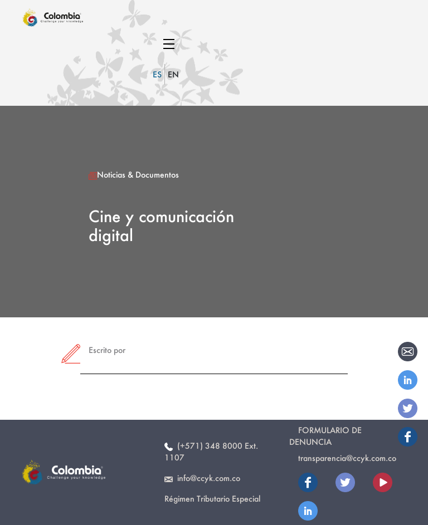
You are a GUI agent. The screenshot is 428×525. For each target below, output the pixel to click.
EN (173, 74)
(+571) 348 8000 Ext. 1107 (211, 451)
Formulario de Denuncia (325, 436)
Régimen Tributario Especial (212, 498)
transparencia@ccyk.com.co (347, 458)
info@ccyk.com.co (202, 478)
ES (157, 74)
